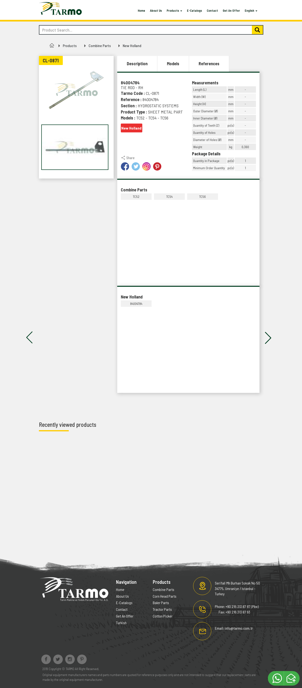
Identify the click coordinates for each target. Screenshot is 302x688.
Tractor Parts (162, 609)
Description (137, 63)
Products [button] (174, 10)
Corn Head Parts (164, 596)
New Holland (132, 45)
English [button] (251, 10)
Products (70, 45)
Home (141, 10)
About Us (156, 10)
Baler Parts (161, 602)
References (209, 63)
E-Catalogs (194, 10)
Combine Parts (100, 45)
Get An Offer (231, 10)
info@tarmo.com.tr (239, 628)
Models (173, 63)
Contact (212, 10)
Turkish (121, 622)
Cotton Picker (163, 616)
